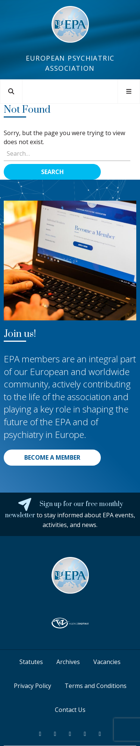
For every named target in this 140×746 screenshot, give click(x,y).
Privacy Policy (32, 686)
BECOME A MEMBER (52, 457)
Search (52, 172)
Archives (68, 662)
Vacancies (107, 662)
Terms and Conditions (96, 686)
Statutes (31, 662)
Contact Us (70, 710)
